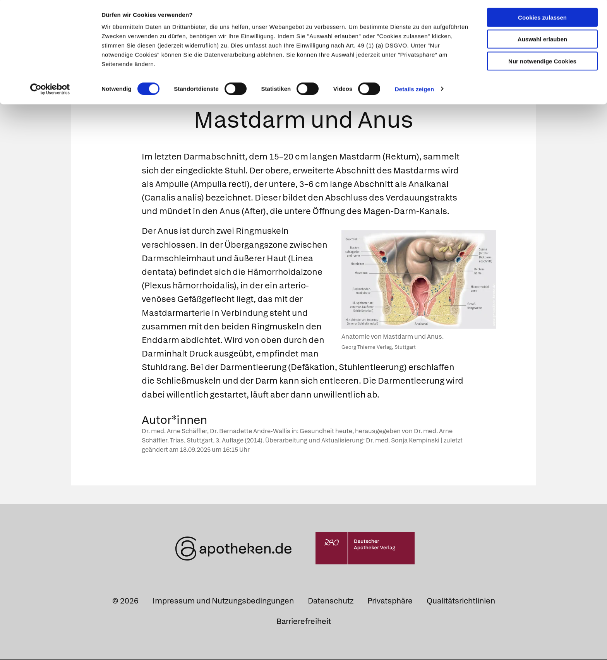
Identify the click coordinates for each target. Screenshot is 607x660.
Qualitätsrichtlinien (461, 602)
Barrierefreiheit (303, 622)
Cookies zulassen (542, 18)
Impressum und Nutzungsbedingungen (223, 602)
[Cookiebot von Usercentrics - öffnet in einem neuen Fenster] (50, 90)
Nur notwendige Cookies (542, 62)
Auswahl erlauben (542, 41)
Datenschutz (330, 602)
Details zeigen (414, 90)
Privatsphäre (390, 602)
